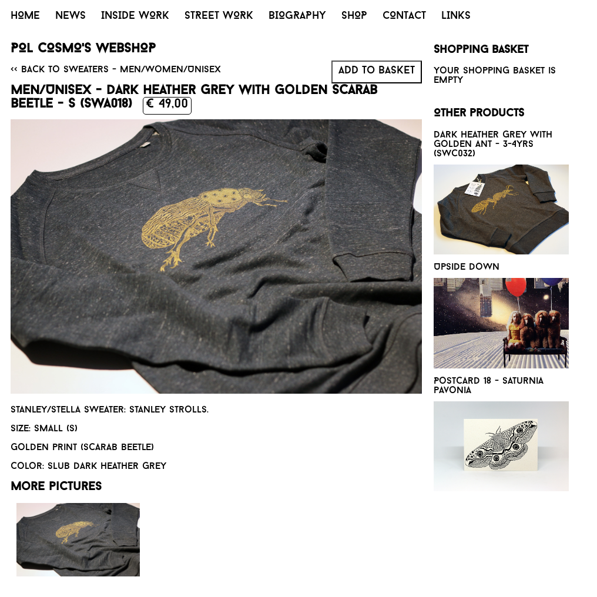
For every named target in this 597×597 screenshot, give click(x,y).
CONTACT (404, 16)
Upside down (466, 267)
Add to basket (376, 70)
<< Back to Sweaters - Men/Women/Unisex (116, 70)
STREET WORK (219, 16)
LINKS (456, 16)
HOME (25, 16)
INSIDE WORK (135, 16)
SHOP (354, 16)
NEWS (70, 16)
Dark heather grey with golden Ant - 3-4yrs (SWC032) (493, 144)
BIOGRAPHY (297, 16)
